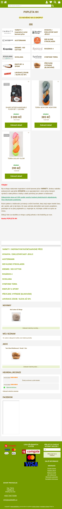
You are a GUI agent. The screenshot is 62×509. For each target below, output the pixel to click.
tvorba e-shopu (35, 506)
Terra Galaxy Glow (16, 158)
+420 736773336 (10, 496)
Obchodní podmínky (52, 477)
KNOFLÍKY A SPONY (19, 65)
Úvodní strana (51, 468)
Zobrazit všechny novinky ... (31, 328)
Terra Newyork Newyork (46, 107)
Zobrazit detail (16, 125)
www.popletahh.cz (14, 506)
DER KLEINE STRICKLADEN (49, 40)
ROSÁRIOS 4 (49, 49)
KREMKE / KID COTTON (20, 49)
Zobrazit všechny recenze (10, 391)
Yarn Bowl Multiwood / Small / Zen (16, 348)
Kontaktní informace (51, 479)
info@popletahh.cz (10, 500)
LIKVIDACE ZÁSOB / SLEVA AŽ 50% (21, 74)
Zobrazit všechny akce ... (31, 367)
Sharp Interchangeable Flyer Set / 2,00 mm (16, 108)
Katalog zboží (51, 470)
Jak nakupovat (51, 475)
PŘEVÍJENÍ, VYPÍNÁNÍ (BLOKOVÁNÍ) (49, 65)
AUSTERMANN (20, 40)
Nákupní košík (51, 473)
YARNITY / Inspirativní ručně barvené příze (21, 32)
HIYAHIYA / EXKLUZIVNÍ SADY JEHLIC (51, 32)
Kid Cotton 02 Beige (16, 309)
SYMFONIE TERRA (51, 57)
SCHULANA (19, 57)
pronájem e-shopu (44, 506)
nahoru (59, 506)
